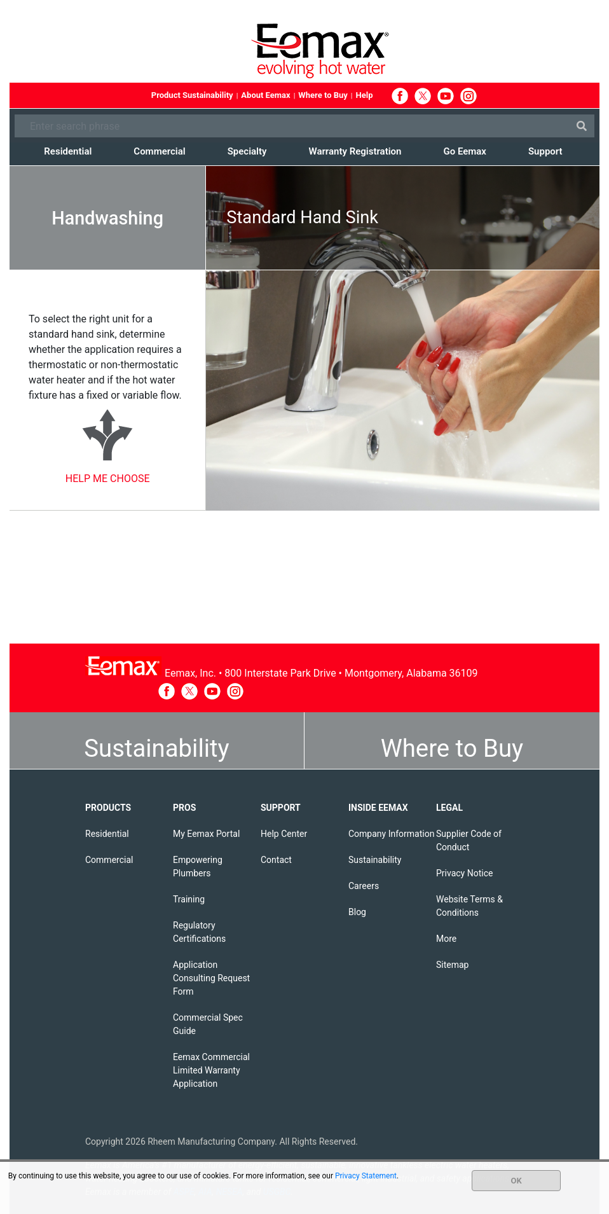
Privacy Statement (366, 1175)
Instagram (468, 96)
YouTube (445, 96)
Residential (68, 151)
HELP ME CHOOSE (107, 478)
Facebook (400, 96)
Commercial (159, 151)
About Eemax (265, 95)
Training (189, 899)
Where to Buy (323, 95)
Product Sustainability (192, 95)
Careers (363, 886)
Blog (357, 912)
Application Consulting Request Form (211, 978)
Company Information (391, 834)
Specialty (247, 151)
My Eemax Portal (206, 834)
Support (545, 151)
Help (364, 95)
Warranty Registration (354, 151)
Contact (276, 860)
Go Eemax (464, 151)
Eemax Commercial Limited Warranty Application (211, 1070)
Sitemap (452, 965)
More (446, 939)
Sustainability (156, 748)
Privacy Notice (464, 873)
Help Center (284, 834)
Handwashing (107, 218)
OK (516, 1180)
